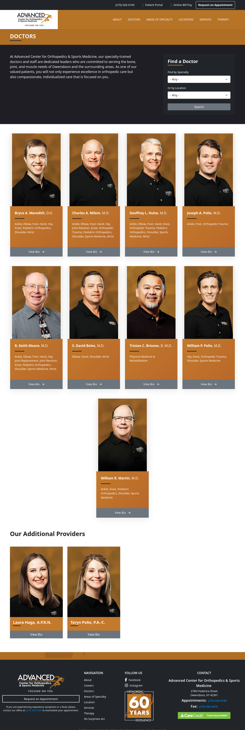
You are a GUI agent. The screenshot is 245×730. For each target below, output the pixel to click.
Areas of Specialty (159, 19)
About (117, 19)
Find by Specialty (178, 72)
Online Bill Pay (182, 5)
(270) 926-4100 (124, 5)
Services (205, 19)
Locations (186, 19)
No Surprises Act (94, 710)
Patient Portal (154, 5)
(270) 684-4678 (208, 697)
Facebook (133, 671)
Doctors (134, 19)
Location (89, 693)
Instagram (134, 676)
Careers (89, 676)
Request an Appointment (215, 5)
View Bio (36, 248)
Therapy (223, 19)
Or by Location (177, 88)
